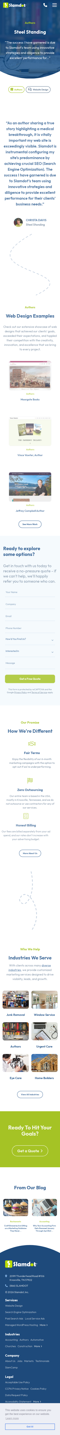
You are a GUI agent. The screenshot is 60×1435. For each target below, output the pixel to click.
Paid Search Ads (14, 1318)
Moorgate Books (30, 394)
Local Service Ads (35, 1318)
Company (12, 1355)
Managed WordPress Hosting (21, 1325)
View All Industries (30, 1094)
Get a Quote (30, 1162)
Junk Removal (14, 1021)
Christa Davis (36, 231)
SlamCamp (11, 1367)
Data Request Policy (16, 1395)
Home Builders (45, 1090)
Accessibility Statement (18, 1401)
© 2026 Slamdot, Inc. (17, 1292)
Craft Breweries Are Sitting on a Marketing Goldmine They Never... (15, 1240)
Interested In (17, 648)
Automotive (37, 1339)
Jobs (19, 1361)
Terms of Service (36, 677)
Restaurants (15, 1233)
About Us (10, 1361)
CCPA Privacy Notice (17, 1388)
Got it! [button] (30, 1426)
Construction (25, 1346)
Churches (10, 1346)
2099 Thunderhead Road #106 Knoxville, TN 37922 (24, 1278)
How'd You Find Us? (20, 639)
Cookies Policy (38, 1388)
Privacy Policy (23, 677)
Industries (12, 1334)
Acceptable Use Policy (17, 1382)
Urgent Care (46, 1056)
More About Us (30, 853)
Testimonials (42, 1361)
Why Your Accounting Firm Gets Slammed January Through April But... (44, 1240)
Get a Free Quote (30, 667)
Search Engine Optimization (20, 1312)
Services (11, 1300)
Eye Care (14, 1090)
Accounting (44, 1233)
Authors (30, 23)
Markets (29, 1361)
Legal (9, 1377)
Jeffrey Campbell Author (30, 505)
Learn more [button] (12, 1418)
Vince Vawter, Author (30, 450)
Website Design (38, 89)
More (44, 1325)
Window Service (45, 1021)
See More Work (30, 524)
